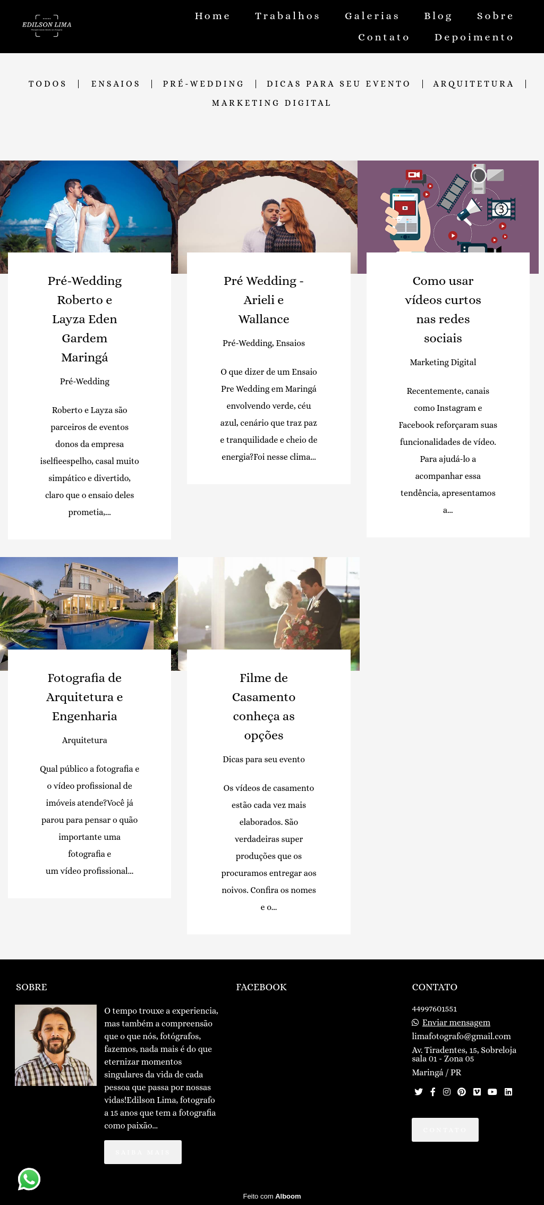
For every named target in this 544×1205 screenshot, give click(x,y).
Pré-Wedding (204, 84)
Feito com (272, 1196)
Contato (384, 37)
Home (212, 16)
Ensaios (116, 84)
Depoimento (475, 37)
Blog (438, 16)
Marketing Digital (272, 103)
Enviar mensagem (456, 1022)
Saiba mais (143, 1152)
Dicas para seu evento (339, 84)
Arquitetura (474, 84)
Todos (48, 84)
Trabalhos (288, 16)
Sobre (496, 16)
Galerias (373, 16)
